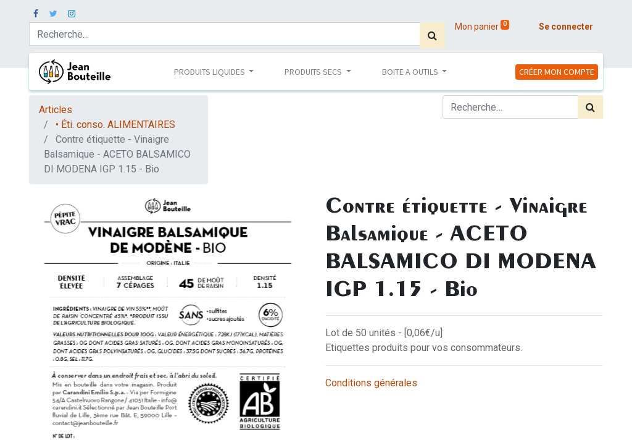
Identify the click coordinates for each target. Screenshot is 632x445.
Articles (55, 110)
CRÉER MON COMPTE (556, 71)
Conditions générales (371, 383)
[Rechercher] (432, 35)
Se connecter (566, 27)
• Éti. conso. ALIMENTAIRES (115, 124)
